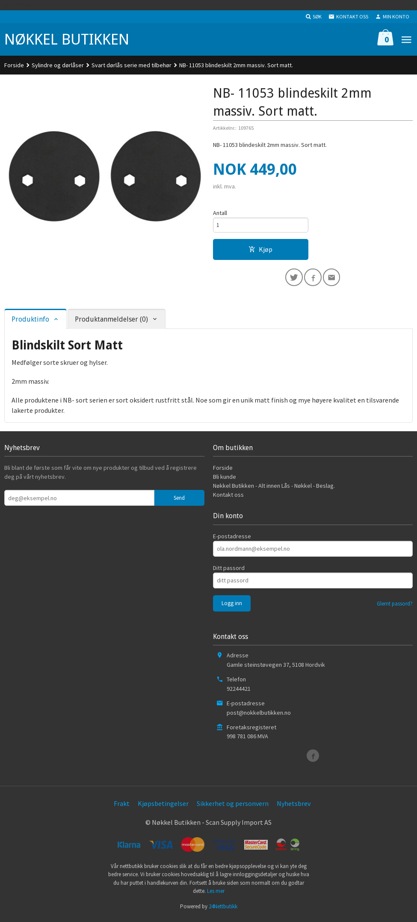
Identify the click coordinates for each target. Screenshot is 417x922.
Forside (14, 65)
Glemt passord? (395, 606)
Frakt (122, 806)
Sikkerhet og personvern (233, 806)
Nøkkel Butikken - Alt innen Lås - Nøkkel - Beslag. (274, 488)
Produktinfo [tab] (30, 322)
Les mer (216, 894)
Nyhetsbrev (294, 806)
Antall (220, 213)
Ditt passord (229, 570)
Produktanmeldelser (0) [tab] (111, 322)
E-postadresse (232, 539)
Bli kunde (224, 479)
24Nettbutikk (223, 909)
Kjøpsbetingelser (163, 806)
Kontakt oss (228, 497)
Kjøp (260, 250)
